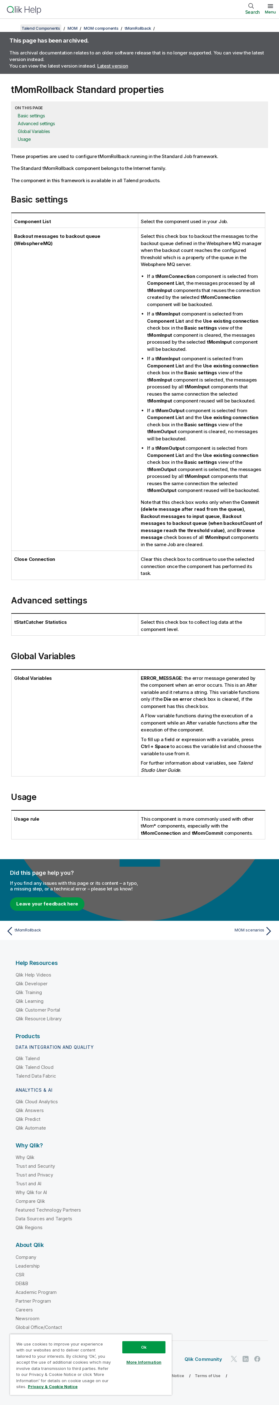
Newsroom (27, 1318)
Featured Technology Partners (48, 1210)
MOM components (101, 28)
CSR (20, 1274)
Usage (24, 139)
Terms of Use (208, 1375)
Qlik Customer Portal (38, 1010)
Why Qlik (25, 1157)
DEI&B (22, 1283)
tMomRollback (138, 28)
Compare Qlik (30, 1201)
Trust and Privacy (34, 1174)
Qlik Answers (30, 1110)
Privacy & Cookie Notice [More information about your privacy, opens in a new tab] (53, 1386)
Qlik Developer (32, 983)
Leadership (28, 1266)
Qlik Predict (28, 1119)
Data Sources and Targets (44, 1218)
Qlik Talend (28, 1058)
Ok (144, 1347)
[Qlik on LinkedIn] (245, 1359)
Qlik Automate (31, 1128)
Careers (24, 1309)
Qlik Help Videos (34, 974)
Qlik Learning (29, 1001)
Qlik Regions (29, 1227)
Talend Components (41, 28)
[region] (91, 1364)
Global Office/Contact (39, 1327)
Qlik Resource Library (39, 1018)
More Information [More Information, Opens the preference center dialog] (143, 1362)
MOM (72, 28)
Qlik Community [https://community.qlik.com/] (203, 1359)
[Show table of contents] (12, 28)
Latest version (112, 66)
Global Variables (34, 131)
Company (26, 1257)
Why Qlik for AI (31, 1192)
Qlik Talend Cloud (34, 1067)
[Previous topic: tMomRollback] (71, 931)
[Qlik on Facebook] (257, 1359)
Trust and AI (28, 1183)
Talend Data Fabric (36, 1076)
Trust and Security (35, 1166)
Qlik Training (29, 992)
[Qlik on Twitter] (234, 1359)
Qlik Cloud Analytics (37, 1101)
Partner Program (33, 1301)
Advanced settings (36, 123)
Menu (270, 11)
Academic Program (36, 1292)
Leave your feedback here (47, 904)
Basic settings (31, 115)
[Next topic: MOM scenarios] (208, 931)
